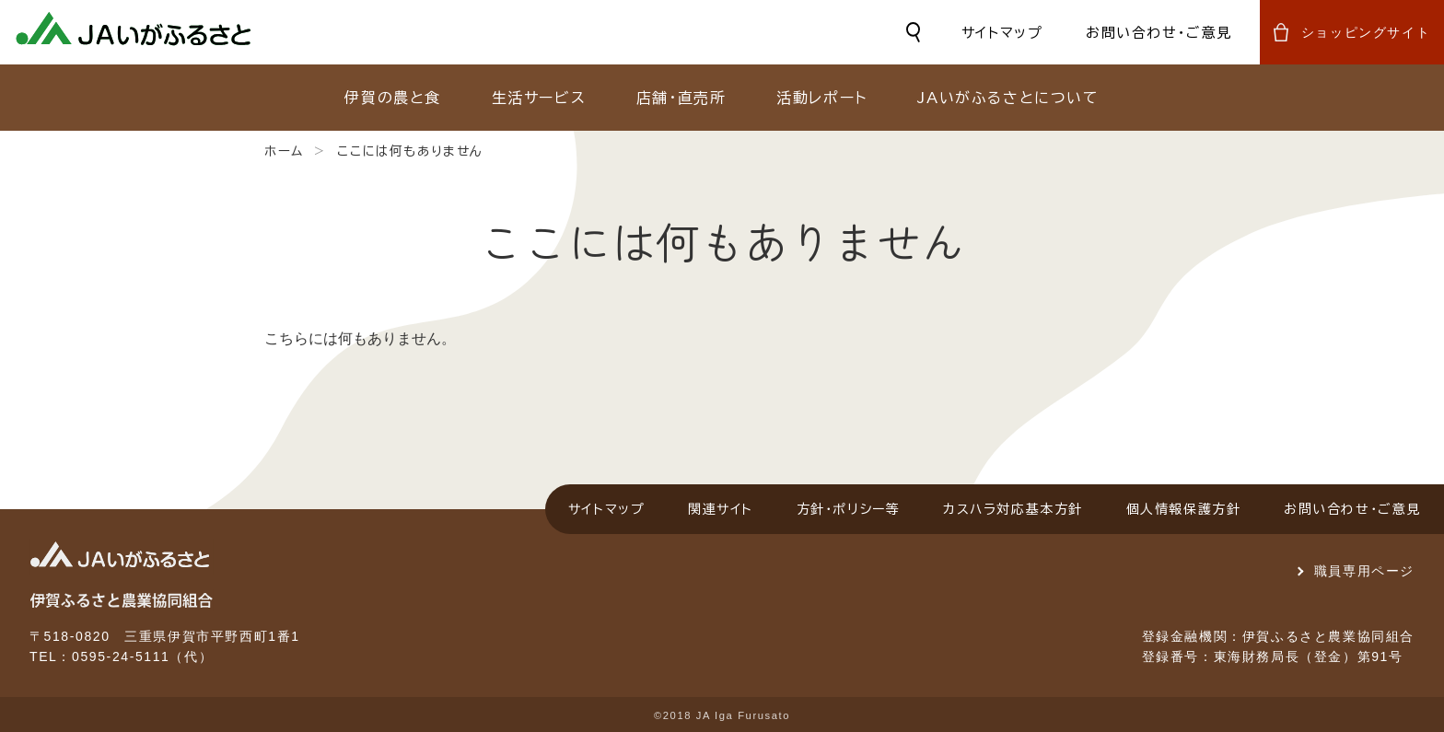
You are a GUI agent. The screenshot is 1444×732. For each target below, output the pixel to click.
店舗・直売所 (681, 97)
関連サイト (720, 509)
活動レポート (822, 97)
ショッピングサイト (1365, 32)
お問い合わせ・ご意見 (1159, 33)
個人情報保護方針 (1183, 509)
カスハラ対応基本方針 (1013, 509)
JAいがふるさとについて (1008, 97)
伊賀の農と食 (392, 97)
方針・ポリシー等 (849, 509)
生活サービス (539, 97)
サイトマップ (1002, 33)
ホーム (284, 151)
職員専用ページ (1364, 571)
